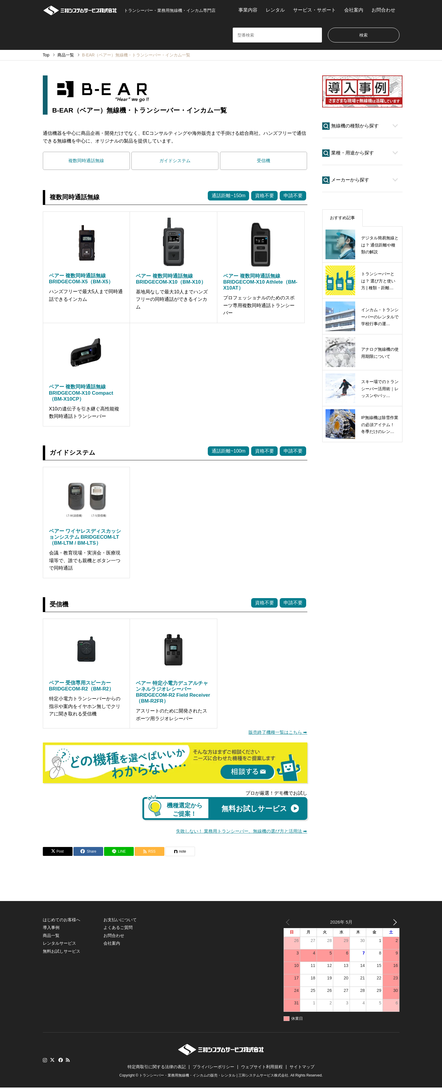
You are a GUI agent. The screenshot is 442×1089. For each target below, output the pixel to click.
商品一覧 (51, 937)
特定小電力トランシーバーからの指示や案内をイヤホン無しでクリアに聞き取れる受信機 (84, 707)
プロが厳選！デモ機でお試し (276, 794)
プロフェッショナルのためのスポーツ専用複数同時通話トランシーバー (259, 306)
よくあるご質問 (118, 929)
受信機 (264, 161)
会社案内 (353, 9)
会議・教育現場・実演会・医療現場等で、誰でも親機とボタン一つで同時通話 (84, 561)
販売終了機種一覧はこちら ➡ (276, 733)
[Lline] (119, 852)
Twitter (52, 1061)
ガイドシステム (174, 161)
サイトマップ (302, 1068)
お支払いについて (120, 921)
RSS (68, 1061)
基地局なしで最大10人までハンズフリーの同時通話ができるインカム (172, 300)
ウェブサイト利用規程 (262, 1068)
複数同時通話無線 (86, 161)
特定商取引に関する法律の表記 (157, 1068)
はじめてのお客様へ (61, 921)
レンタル (275, 9)
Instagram (45, 1061)
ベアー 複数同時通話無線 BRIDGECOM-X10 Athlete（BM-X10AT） (260, 282)
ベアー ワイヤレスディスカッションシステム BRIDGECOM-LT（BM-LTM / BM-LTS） (85, 537)
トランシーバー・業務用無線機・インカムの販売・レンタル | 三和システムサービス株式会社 (213, 1077)
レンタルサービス (59, 944)
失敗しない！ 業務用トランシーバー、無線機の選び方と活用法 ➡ (237, 832)
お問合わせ (383, 9)
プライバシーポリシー (213, 1068)
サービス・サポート (314, 9)
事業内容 (247, 9)
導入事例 (51, 929)
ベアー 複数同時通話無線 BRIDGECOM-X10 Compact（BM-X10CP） (81, 393)
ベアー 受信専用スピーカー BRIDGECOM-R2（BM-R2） (81, 686)
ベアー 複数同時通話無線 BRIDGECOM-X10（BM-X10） (171, 279)
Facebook (60, 1061)
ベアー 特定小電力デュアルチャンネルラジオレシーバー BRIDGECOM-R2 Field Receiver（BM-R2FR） (173, 692)
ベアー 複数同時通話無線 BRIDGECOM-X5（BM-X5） (81, 279)
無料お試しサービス (61, 952)
